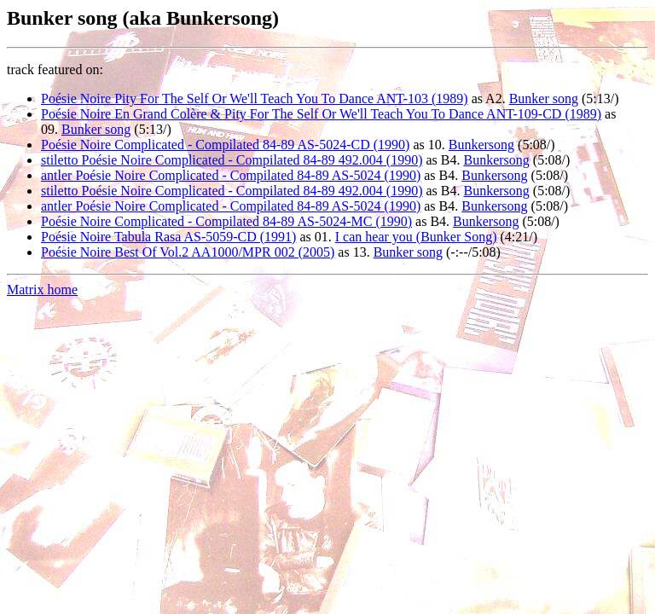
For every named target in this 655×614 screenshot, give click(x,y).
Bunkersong (481, 144)
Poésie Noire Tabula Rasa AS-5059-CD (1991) (168, 236)
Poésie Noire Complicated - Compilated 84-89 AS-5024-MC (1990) (226, 221)
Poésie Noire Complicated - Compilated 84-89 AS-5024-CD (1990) (225, 144)
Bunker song (543, 98)
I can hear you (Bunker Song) (416, 236)
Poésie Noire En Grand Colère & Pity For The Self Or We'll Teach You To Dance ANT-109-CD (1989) (321, 114)
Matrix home (42, 289)
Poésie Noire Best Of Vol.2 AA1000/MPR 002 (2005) (187, 252)
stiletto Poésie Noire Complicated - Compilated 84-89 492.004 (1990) (231, 160)
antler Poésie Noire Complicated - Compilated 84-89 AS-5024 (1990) (230, 175)
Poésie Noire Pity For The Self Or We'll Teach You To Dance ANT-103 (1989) (254, 98)
